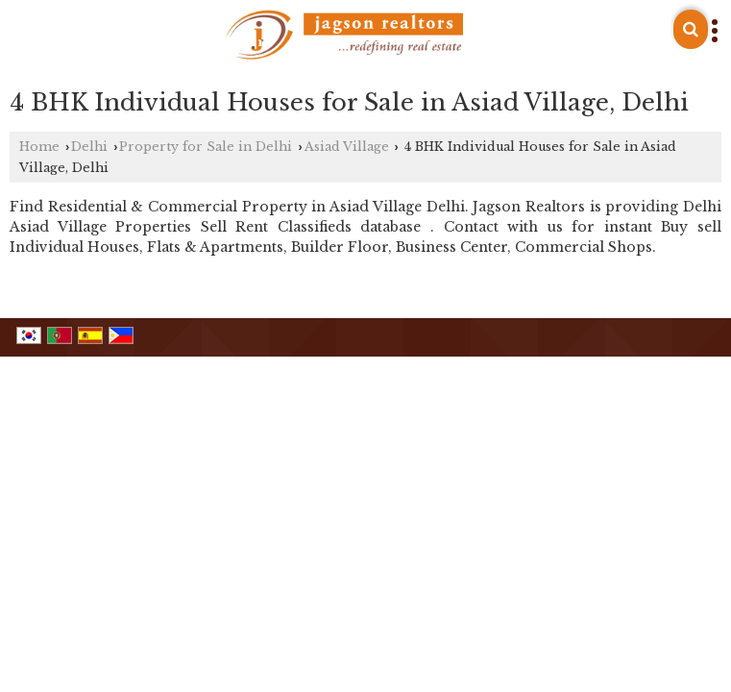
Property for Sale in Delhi (205, 146)
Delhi (89, 146)
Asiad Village (347, 146)
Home (39, 146)
